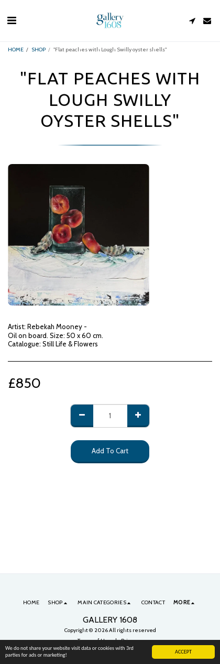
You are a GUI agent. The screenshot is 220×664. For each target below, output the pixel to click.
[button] (11, 20)
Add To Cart (110, 451)
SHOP (38, 49)
